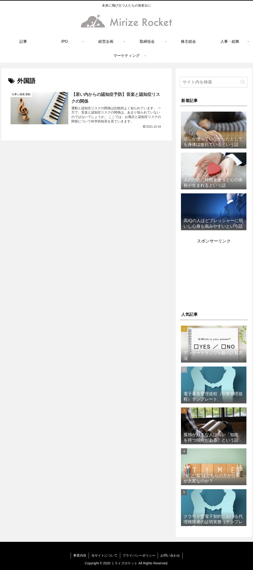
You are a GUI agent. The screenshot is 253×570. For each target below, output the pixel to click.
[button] (243, 82)
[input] (214, 82)
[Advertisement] (214, 274)
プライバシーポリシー (139, 555)
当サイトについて (104, 555)
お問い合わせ (170, 555)
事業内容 (79, 555)
